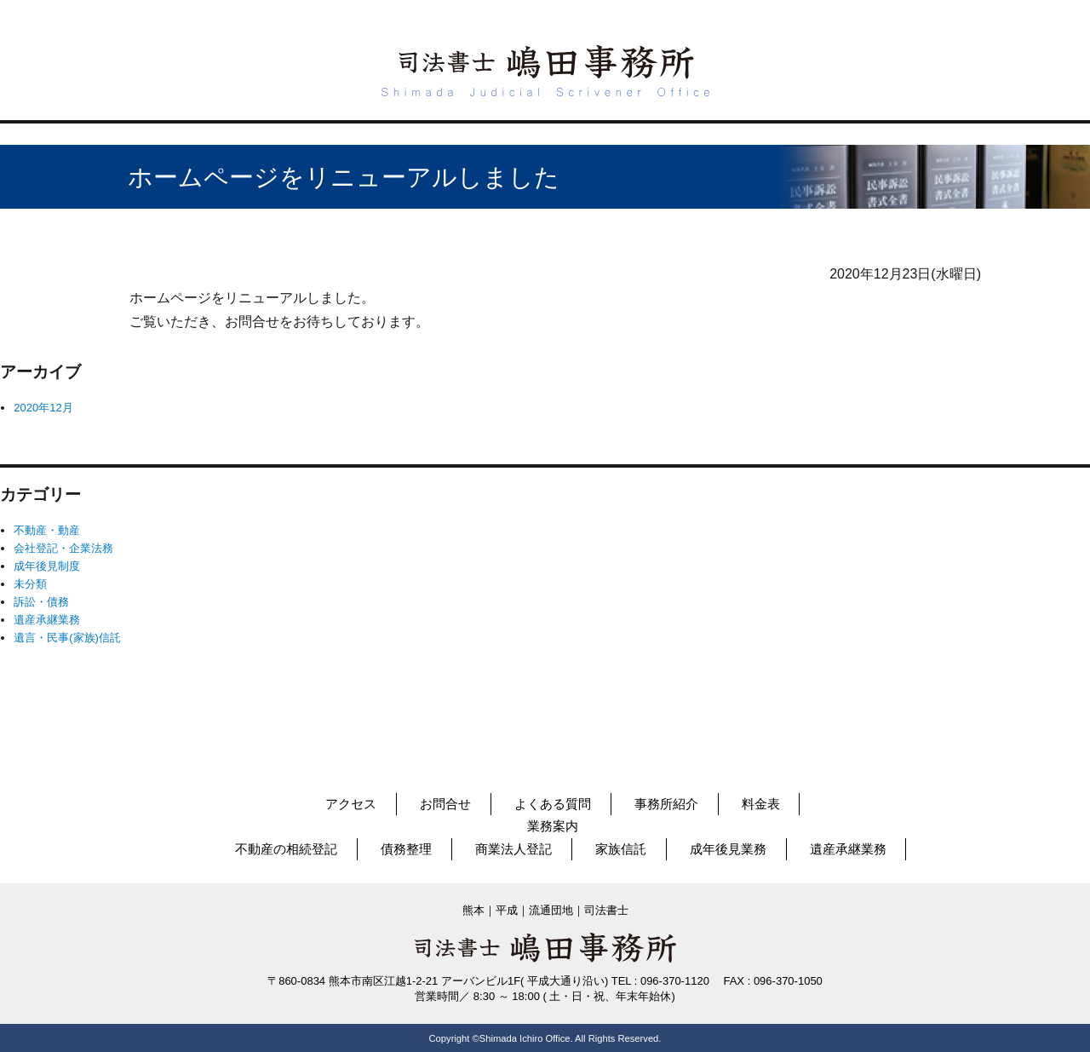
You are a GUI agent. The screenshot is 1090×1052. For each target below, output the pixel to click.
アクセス (350, 803)
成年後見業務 (728, 849)
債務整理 (406, 849)
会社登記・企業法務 (63, 548)
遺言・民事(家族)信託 (67, 637)
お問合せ (445, 803)
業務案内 (552, 826)
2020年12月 (43, 407)
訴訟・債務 (41, 601)
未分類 (30, 584)
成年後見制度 (47, 566)
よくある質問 (552, 803)
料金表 (761, 803)
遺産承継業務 (47, 619)
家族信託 (620, 849)
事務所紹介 (666, 803)
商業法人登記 (513, 849)
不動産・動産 (47, 530)
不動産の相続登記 (286, 849)
